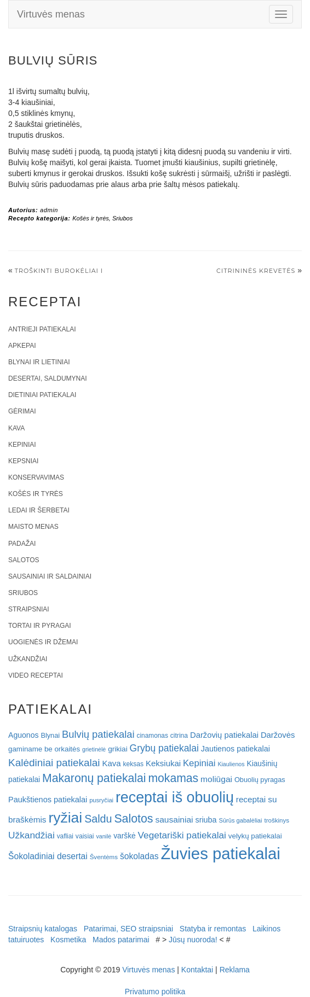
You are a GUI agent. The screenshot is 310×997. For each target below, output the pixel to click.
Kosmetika (68, 939)
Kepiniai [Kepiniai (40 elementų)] (199, 763)
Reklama (235, 969)
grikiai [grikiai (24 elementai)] (118, 749)
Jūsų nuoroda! (193, 939)
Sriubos (122, 218)
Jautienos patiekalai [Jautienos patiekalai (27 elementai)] (235, 748)
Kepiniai (22, 444)
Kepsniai (23, 461)
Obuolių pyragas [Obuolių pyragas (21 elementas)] (259, 780)
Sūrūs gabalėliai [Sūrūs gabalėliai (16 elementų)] (240, 820)
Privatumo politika (155, 991)
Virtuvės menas (51, 14)
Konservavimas (36, 477)
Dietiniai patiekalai (42, 395)
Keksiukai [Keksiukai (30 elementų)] (163, 763)
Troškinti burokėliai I (59, 271)
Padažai (22, 543)
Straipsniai (28, 609)
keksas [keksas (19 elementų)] (133, 764)
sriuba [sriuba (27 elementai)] (205, 819)
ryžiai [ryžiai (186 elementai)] (65, 817)
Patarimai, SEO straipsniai (128, 928)
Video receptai (35, 675)
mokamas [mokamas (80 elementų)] (173, 778)
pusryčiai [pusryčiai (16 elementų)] (101, 800)
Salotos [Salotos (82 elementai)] (133, 818)
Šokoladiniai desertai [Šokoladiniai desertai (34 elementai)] (48, 856)
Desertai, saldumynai (47, 378)
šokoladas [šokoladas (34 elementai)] (139, 856)
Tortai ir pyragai (39, 625)
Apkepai (22, 345)
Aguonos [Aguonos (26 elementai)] (23, 735)
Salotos (23, 560)
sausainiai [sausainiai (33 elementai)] (174, 819)
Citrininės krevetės (255, 271)
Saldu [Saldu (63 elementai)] (98, 819)
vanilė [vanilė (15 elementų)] (103, 836)
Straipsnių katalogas (42, 928)
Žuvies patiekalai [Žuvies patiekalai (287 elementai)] (220, 853)
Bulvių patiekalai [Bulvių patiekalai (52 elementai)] (98, 734)
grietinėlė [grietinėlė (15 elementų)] (94, 749)
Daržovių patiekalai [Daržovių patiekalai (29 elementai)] (224, 735)
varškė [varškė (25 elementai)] (124, 836)
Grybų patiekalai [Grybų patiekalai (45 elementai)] (164, 748)
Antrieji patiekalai (42, 329)
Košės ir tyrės (90, 218)
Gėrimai (22, 411)
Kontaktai (197, 969)
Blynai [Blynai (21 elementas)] (50, 735)
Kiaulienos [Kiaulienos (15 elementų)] (230, 764)
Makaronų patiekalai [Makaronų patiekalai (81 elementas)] (94, 778)
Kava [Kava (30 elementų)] (111, 763)
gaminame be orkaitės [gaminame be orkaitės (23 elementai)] (44, 749)
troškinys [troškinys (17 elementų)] (276, 820)
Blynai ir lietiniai (39, 362)
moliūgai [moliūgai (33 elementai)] (216, 779)
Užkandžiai (27, 659)
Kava (16, 428)
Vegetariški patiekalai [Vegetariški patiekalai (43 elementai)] (182, 835)
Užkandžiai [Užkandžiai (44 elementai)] (31, 835)
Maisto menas (33, 526)
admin (49, 210)
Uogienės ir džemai (43, 642)
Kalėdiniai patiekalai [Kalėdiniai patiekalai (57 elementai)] (54, 762)
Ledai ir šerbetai (39, 510)
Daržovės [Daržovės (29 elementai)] (278, 735)
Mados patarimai (121, 939)
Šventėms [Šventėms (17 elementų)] (104, 857)
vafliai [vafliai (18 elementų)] (65, 836)
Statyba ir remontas (213, 928)
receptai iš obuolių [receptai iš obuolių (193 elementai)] (175, 797)
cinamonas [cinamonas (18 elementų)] (152, 735)
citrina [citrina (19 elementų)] (179, 735)
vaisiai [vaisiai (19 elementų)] (85, 836)
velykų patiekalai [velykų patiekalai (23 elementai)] (255, 836)
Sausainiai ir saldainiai (49, 576)
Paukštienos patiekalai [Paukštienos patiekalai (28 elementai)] (47, 799)
